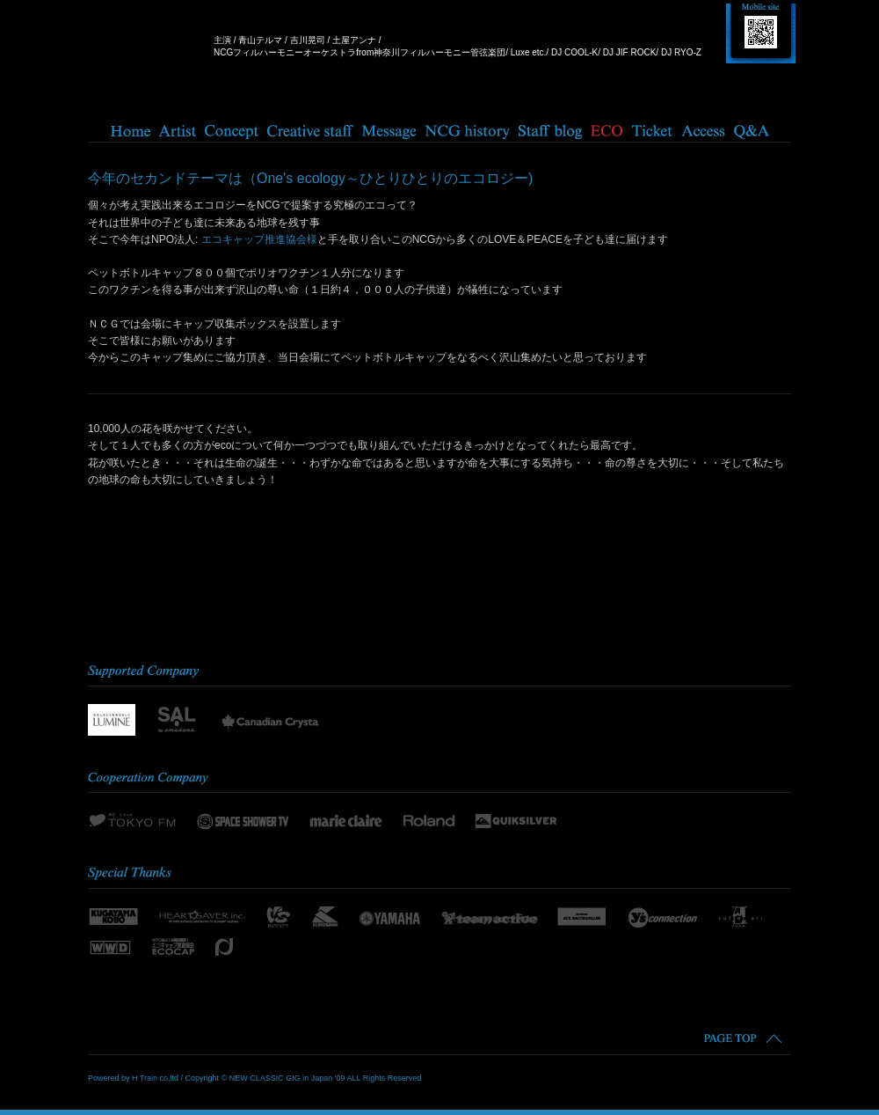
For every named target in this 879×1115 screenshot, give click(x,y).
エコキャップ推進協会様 (259, 239)
